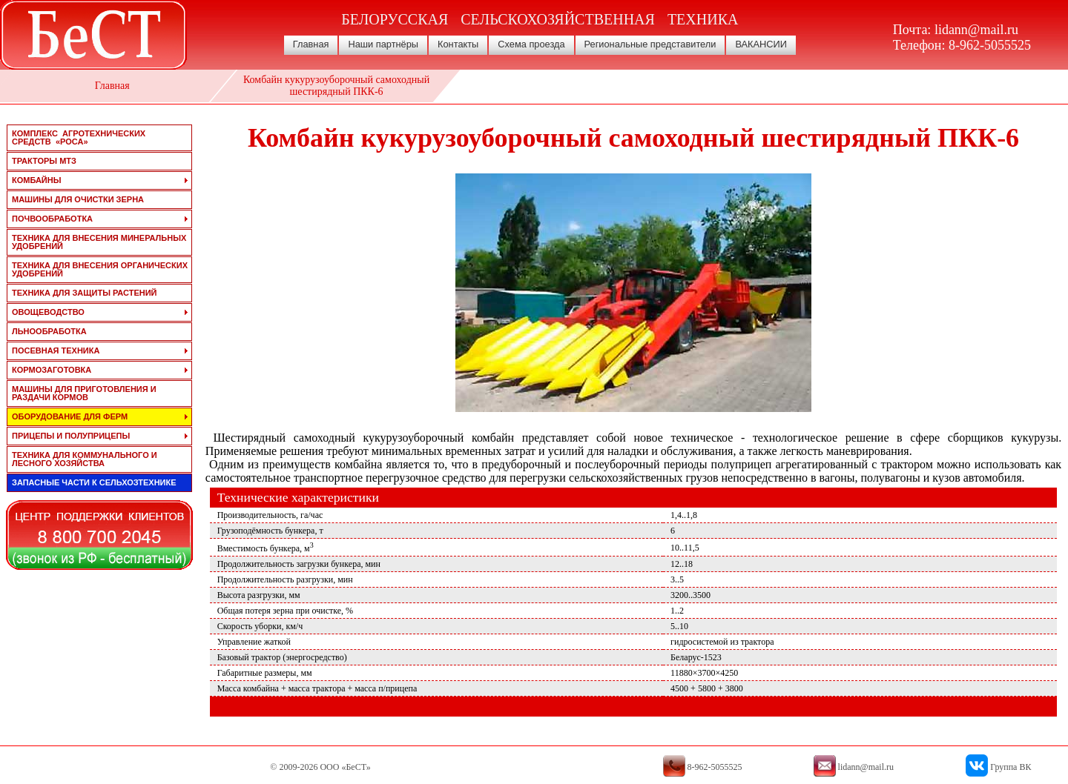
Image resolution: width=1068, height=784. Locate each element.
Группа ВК (1010, 767)
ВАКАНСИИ (761, 44)
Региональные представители (650, 44)
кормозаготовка (51, 369)
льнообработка (49, 331)
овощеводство (48, 312)
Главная (311, 44)
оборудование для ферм (70, 416)
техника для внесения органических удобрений (100, 269)
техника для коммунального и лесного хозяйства (84, 459)
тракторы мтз (44, 160)
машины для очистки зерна (78, 199)
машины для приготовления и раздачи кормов (84, 393)
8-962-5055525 (990, 45)
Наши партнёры (383, 44)
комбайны (36, 180)
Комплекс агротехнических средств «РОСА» (78, 137)
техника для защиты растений (84, 292)
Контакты (458, 44)
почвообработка (52, 218)
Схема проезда (531, 44)
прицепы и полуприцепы (71, 435)
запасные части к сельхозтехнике (94, 482)
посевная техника (55, 350)
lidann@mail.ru (976, 29)
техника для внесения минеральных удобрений (99, 241)
